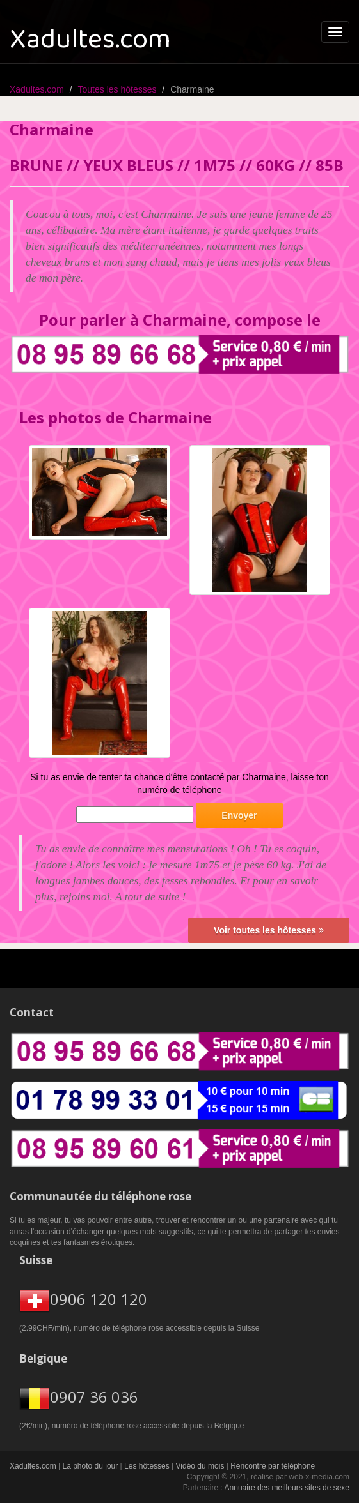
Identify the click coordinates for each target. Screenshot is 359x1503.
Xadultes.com (37, 89)
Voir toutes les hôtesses (269, 930)
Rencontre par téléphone (272, 1465)
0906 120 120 (98, 1299)
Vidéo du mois (200, 1465)
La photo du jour (90, 1465)
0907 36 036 (94, 1397)
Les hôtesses (147, 1465)
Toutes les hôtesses (117, 89)
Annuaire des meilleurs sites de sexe (287, 1487)
